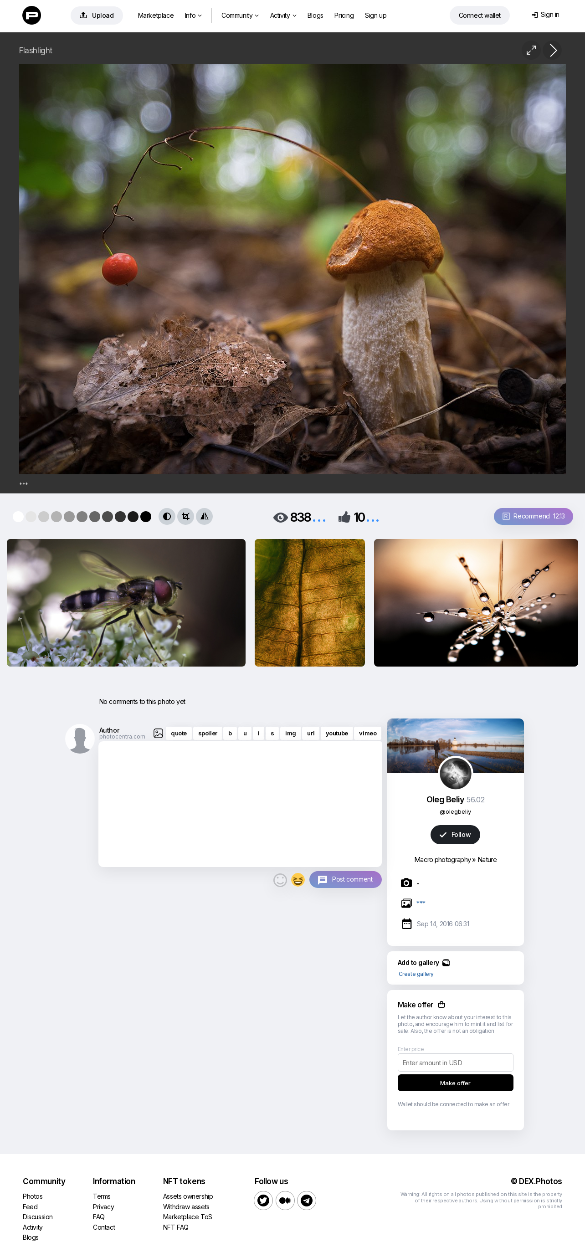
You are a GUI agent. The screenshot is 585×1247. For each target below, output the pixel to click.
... (319, 516)
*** (421, 903)
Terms (102, 1196)
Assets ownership (188, 1196)
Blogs (315, 15)
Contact (104, 1227)
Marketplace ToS (187, 1217)
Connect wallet (480, 15)
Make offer (455, 1083)
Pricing (344, 15)
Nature (487, 859)
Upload (97, 15)
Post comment (352, 879)
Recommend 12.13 (534, 516)
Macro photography (442, 859)
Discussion (38, 1217)
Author (109, 730)
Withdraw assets (186, 1207)
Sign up (375, 15)
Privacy (103, 1207)
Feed (30, 1207)
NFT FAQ (176, 1227)
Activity (283, 15)
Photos (33, 1196)
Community (240, 15)
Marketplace (156, 15)
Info (193, 15)
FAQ (99, 1217)
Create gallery (416, 973)
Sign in (545, 14)
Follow (455, 834)
